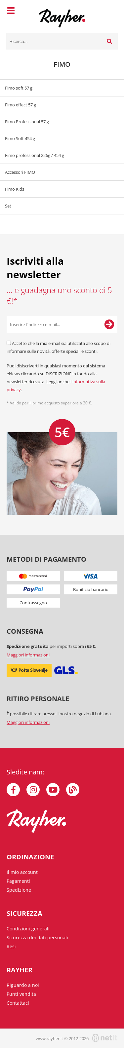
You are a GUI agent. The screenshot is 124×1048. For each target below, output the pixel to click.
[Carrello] (111, 11)
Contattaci (18, 1003)
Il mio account (22, 872)
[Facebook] (13, 789)
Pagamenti (18, 881)
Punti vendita (21, 994)
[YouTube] (53, 789)
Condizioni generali (28, 928)
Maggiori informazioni (28, 655)
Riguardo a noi (23, 985)
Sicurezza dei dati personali (37, 937)
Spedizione (19, 890)
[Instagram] (33, 789)
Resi (11, 946)
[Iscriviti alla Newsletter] (109, 324)
